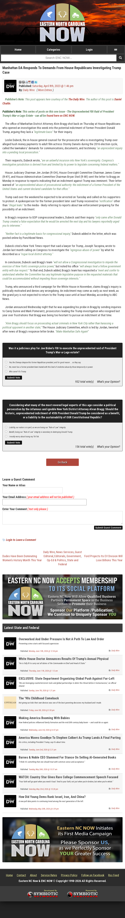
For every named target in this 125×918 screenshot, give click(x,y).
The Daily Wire (76, 99)
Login (89, 49)
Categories (53, 49)
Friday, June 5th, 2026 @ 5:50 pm (42, 712)
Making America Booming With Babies (44, 720)
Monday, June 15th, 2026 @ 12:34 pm (43, 653)
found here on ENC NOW (60, 115)
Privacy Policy (69, 877)
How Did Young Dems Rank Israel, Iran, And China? (52, 799)
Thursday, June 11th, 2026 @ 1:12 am (43, 673)
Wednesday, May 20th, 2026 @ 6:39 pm (44, 811)
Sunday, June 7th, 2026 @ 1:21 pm (42, 692)
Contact (21, 877)
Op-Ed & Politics (56, 562)
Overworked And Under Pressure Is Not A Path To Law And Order (61, 641)
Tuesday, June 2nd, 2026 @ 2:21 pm (42, 752)
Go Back (62, 462)
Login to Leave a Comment (21, 541)
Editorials (59, 558)
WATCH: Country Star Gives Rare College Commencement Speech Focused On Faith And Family (68, 781)
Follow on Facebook (92, 877)
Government (74, 558)
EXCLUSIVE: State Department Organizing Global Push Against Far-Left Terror (66, 682)
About (33, 877)
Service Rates (49, 877)
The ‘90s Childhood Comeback (39, 700)
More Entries (45, 90)
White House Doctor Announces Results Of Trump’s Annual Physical (64, 661)
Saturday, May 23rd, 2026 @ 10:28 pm (43, 791)
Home (18, 49)
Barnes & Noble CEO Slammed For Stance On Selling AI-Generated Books (67, 759)
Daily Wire (29, 90)
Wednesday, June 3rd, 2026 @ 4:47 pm (43, 732)
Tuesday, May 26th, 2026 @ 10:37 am (43, 771)
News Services (65, 554)
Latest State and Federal (21, 630)
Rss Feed (113, 877)
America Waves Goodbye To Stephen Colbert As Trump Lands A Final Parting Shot (70, 741)
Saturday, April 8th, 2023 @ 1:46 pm (52, 86)
